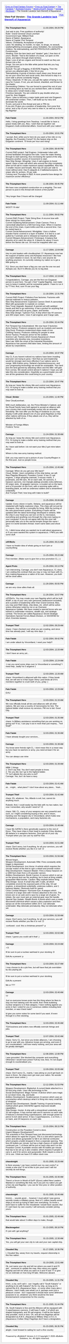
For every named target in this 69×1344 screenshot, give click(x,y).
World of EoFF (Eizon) (43, 9)
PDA (61, 15)
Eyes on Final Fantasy (45, 6)
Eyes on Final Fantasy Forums (19, 6)
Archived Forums (23, 9)
